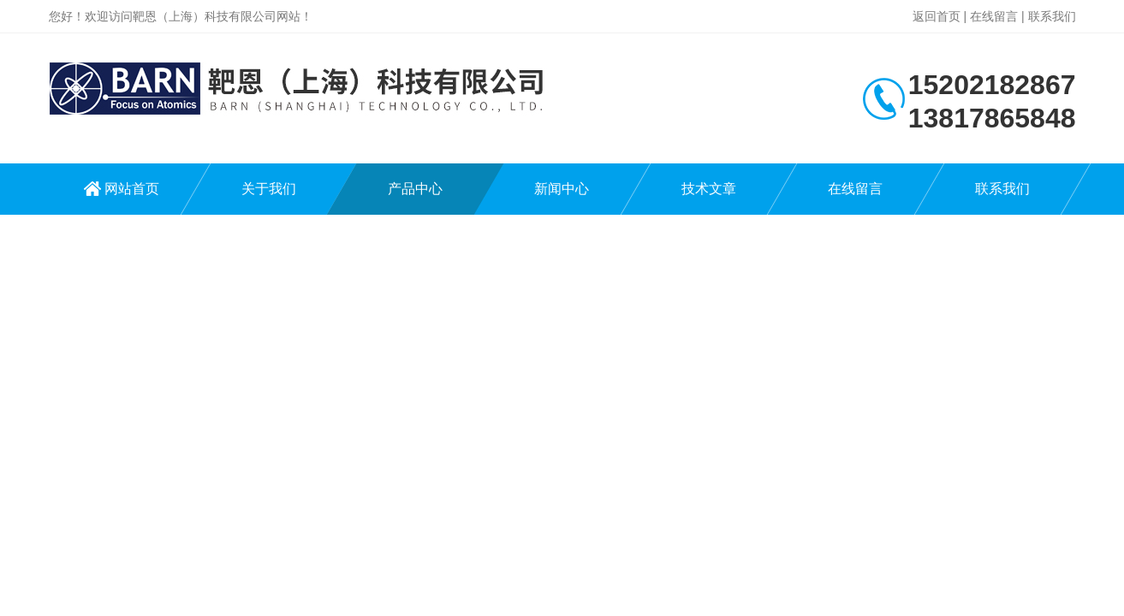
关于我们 (268, 188)
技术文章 (708, 188)
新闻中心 (561, 188)
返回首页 (936, 16)
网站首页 (131, 188)
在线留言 (994, 16)
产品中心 (415, 188)
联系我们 (1052, 16)
